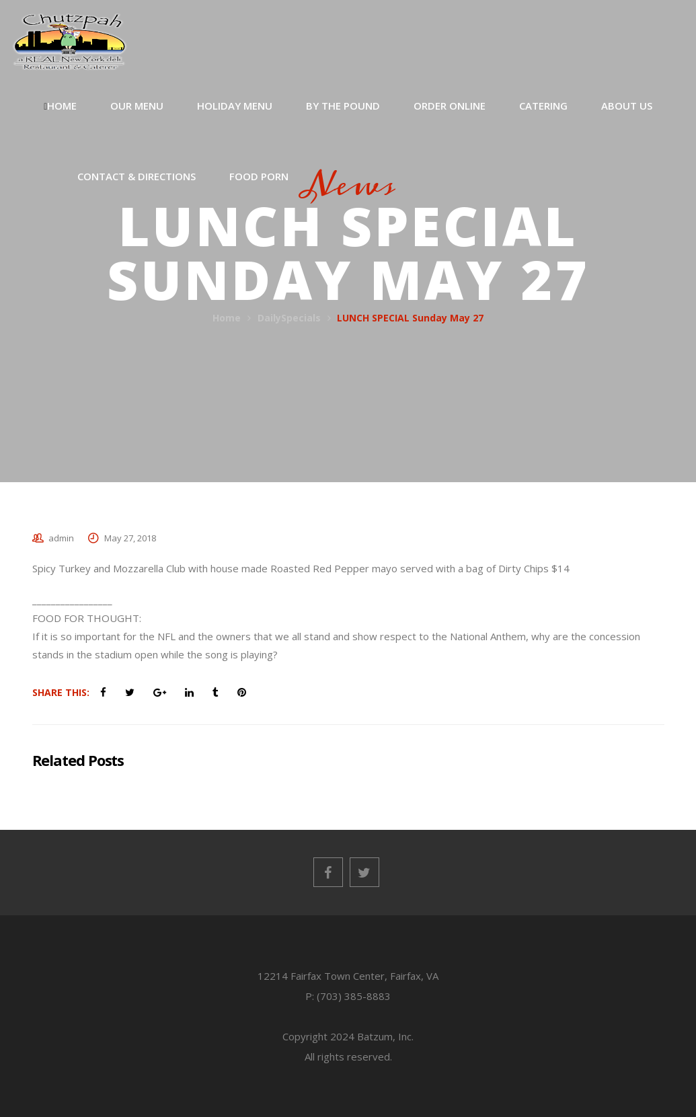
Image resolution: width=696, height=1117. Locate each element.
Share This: (60, 692)
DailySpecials (289, 317)
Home (226, 317)
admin (61, 538)
